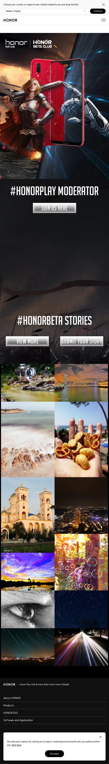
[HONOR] (11, 684)
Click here (16, 745)
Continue (97, 11)
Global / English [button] (13, 11)
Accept (54, 753)
